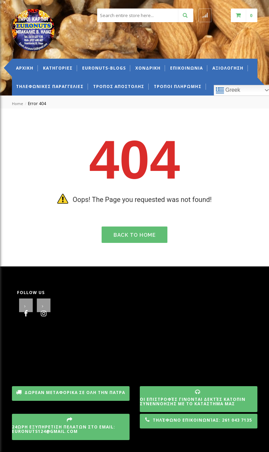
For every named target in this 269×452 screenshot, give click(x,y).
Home (17, 103)
